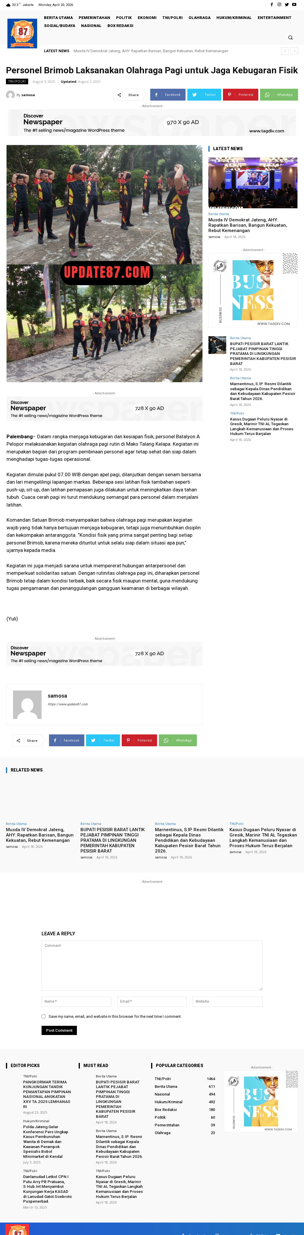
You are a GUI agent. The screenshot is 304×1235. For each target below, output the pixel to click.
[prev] (285, 51)
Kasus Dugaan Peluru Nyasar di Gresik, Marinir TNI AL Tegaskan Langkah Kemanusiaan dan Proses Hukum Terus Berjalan (260, 423)
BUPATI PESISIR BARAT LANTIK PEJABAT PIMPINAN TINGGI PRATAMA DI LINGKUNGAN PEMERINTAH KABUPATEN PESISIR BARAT (261, 352)
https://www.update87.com (68, 704)
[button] (290, 37)
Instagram (231, 1221)
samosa (28, 95)
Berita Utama (218, 213)
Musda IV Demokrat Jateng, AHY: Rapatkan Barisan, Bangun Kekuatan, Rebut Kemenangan (151, 51)
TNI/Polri (17, 81)
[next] (294, 51)
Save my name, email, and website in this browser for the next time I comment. (115, 1016)
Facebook (197, 1221)
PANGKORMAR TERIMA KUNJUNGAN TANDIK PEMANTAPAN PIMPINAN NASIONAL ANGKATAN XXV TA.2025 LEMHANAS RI (47, 1091)
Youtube (291, 1221)
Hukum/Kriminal (36, 1114)
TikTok (261, 1221)
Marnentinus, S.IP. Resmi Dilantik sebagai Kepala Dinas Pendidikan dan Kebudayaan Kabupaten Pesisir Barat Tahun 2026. (263, 389)
